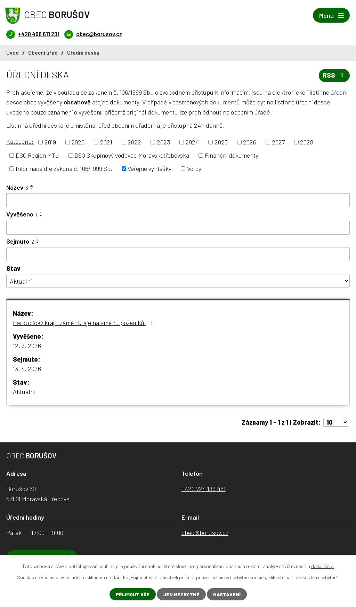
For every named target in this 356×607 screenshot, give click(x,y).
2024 (192, 142)
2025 (221, 142)
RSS (334, 75)
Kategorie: (20, 141)
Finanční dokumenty (231, 155)
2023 (163, 142)
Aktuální (24, 391)
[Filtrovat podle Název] (178, 200)
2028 (306, 142)
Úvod (12, 52)
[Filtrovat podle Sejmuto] (178, 254)
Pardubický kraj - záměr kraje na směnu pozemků (85, 322)
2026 (249, 142)
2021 (106, 142)
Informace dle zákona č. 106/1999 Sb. (64, 168)
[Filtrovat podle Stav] (178, 281)
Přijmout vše (132, 594)
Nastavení (227, 594)
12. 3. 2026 (27, 345)
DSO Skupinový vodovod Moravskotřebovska (131, 155)
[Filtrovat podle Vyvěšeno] (178, 228)
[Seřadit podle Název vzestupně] (32, 185)
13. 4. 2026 (27, 368)
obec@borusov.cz (204, 532)
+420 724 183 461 (203, 488)
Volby (194, 168)
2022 (134, 142)
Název (17, 187)
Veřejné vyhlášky (149, 168)
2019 (50, 142)
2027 (278, 142)
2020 (77, 142)
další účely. (322, 566)
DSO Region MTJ (37, 155)
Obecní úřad (43, 52)
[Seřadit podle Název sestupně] (32, 188)
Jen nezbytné (181, 594)
